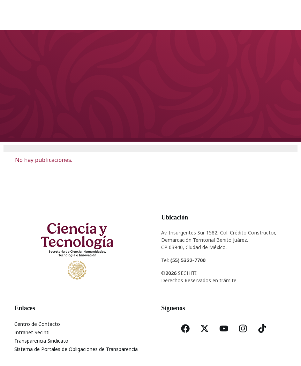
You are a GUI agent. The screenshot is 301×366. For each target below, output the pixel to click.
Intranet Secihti (32, 332)
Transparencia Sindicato (41, 340)
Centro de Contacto (37, 324)
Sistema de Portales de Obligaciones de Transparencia (76, 349)
